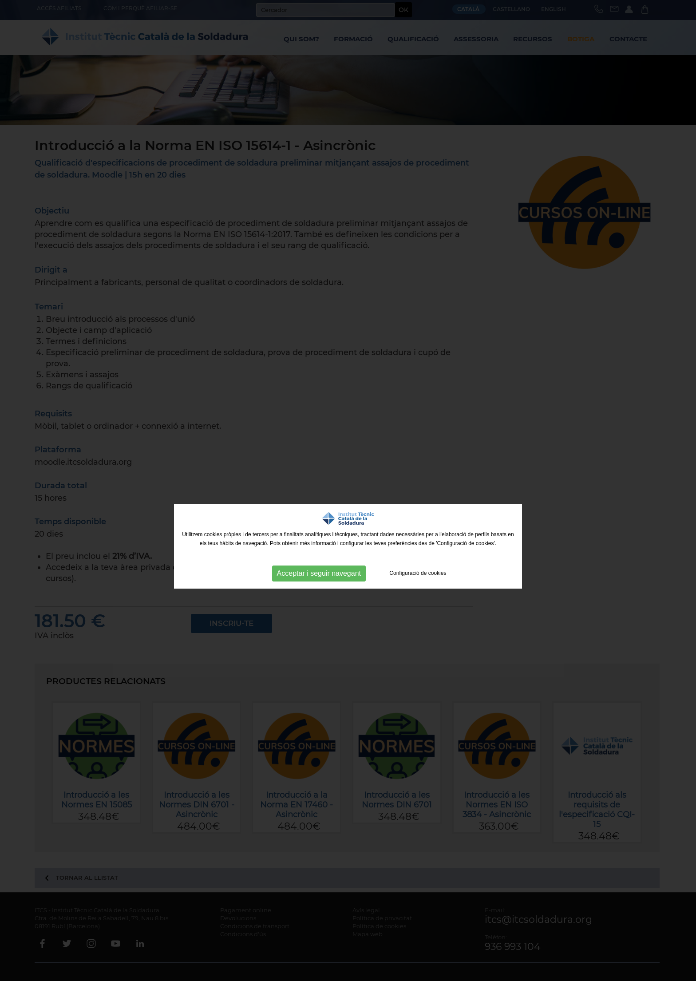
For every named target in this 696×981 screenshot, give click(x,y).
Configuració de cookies (417, 573)
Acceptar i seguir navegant (319, 573)
